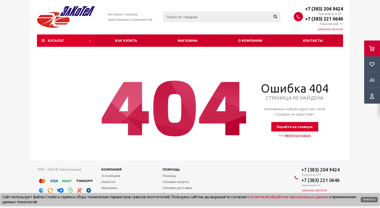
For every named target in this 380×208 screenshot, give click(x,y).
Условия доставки (177, 188)
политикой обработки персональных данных (289, 197)
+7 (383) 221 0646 (324, 18)
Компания (111, 169)
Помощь (171, 169)
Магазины (188, 40)
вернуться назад (298, 135)
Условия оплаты (176, 182)
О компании (250, 40)
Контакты (313, 40)
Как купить (126, 40)
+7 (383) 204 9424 (324, 8)
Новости (108, 182)
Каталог (56, 40)
